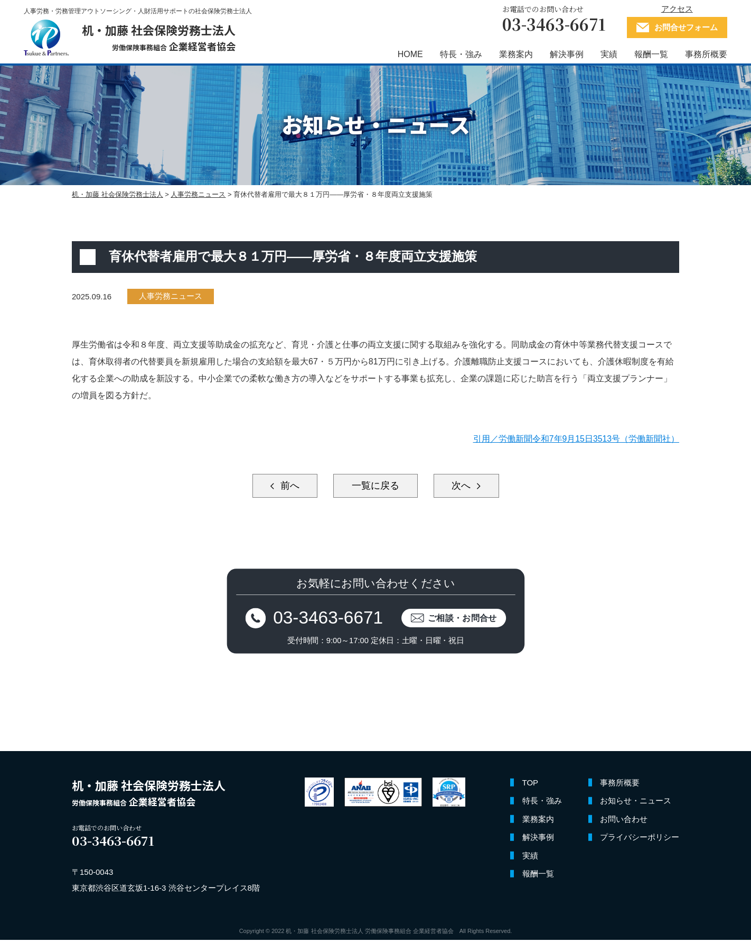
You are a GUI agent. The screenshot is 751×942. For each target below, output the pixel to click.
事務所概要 (703, 54)
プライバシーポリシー (639, 839)
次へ (465, 486)
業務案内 (513, 54)
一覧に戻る (375, 486)
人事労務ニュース (171, 296)
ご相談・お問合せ (465, 619)
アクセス (674, 8)
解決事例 (564, 54)
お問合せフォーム (683, 27)
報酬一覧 (648, 54)
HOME (407, 54)
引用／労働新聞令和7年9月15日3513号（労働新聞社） (576, 438)
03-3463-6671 (326, 619)
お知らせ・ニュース (635, 803)
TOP (530, 785)
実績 (606, 54)
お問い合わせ (623, 821)
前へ (286, 486)
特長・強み (458, 54)
